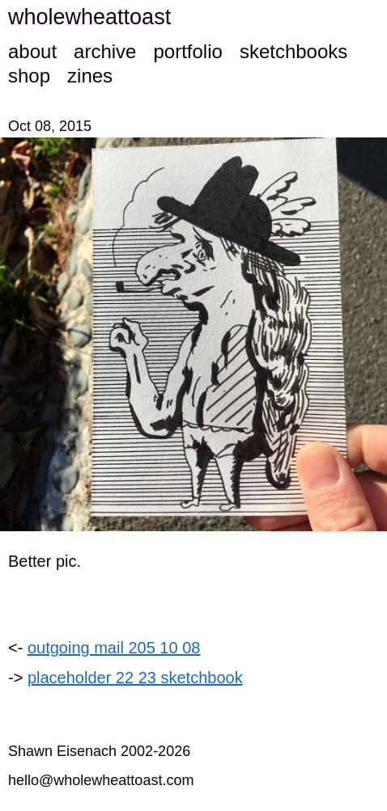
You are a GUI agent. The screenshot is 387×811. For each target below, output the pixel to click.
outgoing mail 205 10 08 (114, 648)
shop (29, 76)
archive (105, 51)
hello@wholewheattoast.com (101, 780)
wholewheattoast (89, 17)
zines (90, 76)
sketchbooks (293, 51)
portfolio (187, 51)
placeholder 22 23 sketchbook (135, 677)
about (32, 51)
